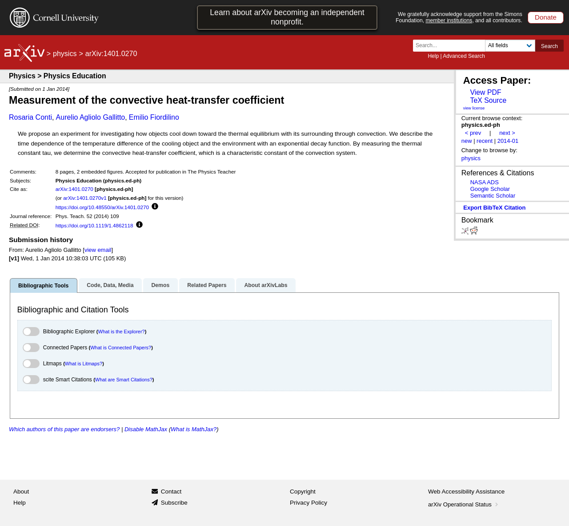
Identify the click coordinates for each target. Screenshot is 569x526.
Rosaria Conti (30, 117)
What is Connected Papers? (120, 347)
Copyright (303, 491)
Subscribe (174, 502)
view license (474, 108)
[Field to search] (510, 46)
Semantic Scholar (493, 195)
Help (433, 56)
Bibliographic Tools (43, 286)
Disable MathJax (145, 429)
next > (507, 132)
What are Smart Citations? (123, 379)
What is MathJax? (193, 429)
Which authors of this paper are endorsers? (64, 429)
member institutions (448, 20)
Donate (546, 17)
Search (549, 46)
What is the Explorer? (121, 331)
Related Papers (206, 285)
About (21, 491)
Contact (171, 491)
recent (485, 141)
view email (97, 250)
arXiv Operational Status (464, 504)
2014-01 (508, 141)
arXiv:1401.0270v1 (84, 198)
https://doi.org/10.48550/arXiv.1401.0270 (102, 207)
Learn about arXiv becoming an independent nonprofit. (287, 17)
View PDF (485, 92)
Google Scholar (490, 189)
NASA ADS (484, 182)
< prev (473, 132)
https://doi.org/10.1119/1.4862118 (94, 225)
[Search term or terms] (451, 46)
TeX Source (488, 100)
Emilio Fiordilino (154, 117)
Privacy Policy (308, 502)
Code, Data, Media (110, 285)
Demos (160, 285)
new (466, 141)
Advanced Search (464, 56)
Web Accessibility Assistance (466, 491)
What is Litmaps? (83, 363)
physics (64, 53)
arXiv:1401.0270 (74, 189)
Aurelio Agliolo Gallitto (90, 117)
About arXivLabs (265, 285)
